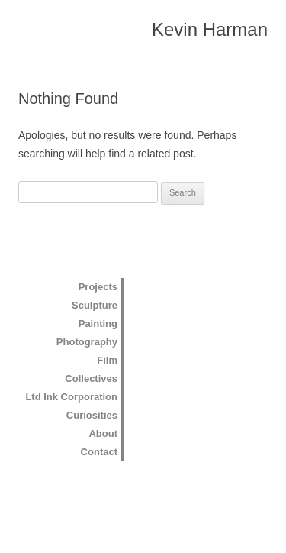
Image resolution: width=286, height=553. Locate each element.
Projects (98, 287)
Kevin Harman (210, 29)
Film (107, 360)
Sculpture (94, 305)
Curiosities (91, 415)
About (102, 433)
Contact (99, 452)
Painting (98, 323)
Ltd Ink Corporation (71, 397)
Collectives (91, 378)
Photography (86, 342)
